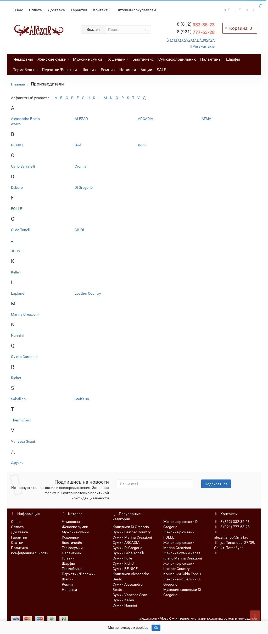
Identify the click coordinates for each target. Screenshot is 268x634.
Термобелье (25, 68)
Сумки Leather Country (132, 532)
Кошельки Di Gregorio (131, 527)
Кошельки (117, 58)
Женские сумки (53, 58)
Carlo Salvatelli (23, 166)
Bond (142, 145)
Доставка (56, 10)
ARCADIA (145, 119)
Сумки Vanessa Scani (130, 595)
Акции (146, 69)
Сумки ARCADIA (126, 542)
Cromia (80, 166)
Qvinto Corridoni (24, 357)
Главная (18, 84)
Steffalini (82, 399)
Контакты (101, 10)
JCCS (15, 251)
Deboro (17, 187)
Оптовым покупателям (136, 10)
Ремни (108, 68)
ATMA (206, 119)
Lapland (17, 293)
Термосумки (72, 548)
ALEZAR (81, 119)
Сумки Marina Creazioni (132, 537)
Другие (17, 462)
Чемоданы (23, 59)
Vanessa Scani (23, 441)
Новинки (127, 69)
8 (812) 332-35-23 (232, 521)
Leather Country (88, 293)
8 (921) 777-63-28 (232, 527)
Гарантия (79, 10)
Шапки (88, 68)
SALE (161, 69)
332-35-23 (196, 24)
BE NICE (17, 145)
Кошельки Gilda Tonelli (182, 574)
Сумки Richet (124, 563)
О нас (18, 10)
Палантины (211, 59)
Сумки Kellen (123, 600)
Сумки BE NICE (125, 569)
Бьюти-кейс (143, 59)
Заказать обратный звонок (191, 39)
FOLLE (16, 209)
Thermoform (21, 420)
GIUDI (79, 230)
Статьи (17, 542)
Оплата (35, 10)
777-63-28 (196, 32)
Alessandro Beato (25, 119)
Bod (78, 145)
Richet (16, 378)
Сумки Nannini (125, 605)
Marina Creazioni (24, 314)
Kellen (16, 272)
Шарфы (233, 59)
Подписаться (216, 484)
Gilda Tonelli (20, 230)
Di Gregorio (84, 187)
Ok (156, 628)
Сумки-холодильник (177, 59)
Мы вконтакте (203, 46)
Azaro (16, 124)
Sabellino (18, 399)
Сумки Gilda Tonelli (128, 553)
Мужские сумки (87, 59)
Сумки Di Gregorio (127, 548)
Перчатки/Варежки (59, 69)
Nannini (17, 335)
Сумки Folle (122, 558)
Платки (68, 558)
